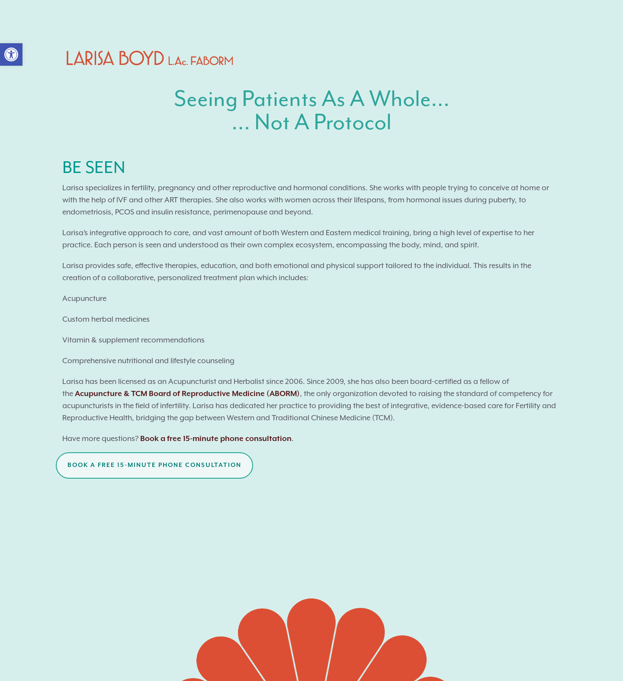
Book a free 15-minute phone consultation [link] (216, 439)
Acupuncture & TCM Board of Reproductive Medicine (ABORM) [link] (187, 394)
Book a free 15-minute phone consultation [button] (154, 465)
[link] (11, 54)
